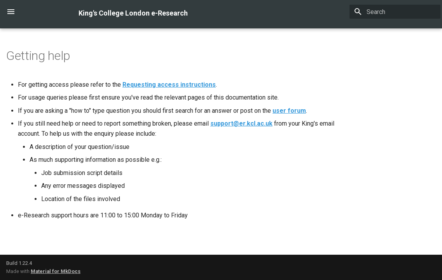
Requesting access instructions (169, 84)
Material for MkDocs (55, 271)
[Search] (394, 12)
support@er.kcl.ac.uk (241, 123)
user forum (289, 110)
